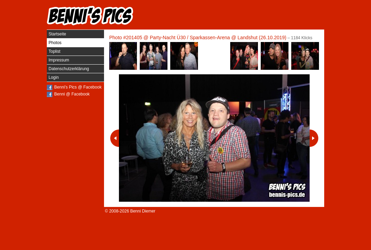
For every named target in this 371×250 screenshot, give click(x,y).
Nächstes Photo (314, 138)
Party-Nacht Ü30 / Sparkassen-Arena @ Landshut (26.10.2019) (218, 37)
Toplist (54, 51)
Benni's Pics (90, 15)
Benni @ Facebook (71, 94)
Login (54, 77)
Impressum (59, 60)
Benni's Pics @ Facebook (78, 87)
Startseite (57, 34)
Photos (55, 42)
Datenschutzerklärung (69, 68)
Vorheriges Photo (114, 138)
